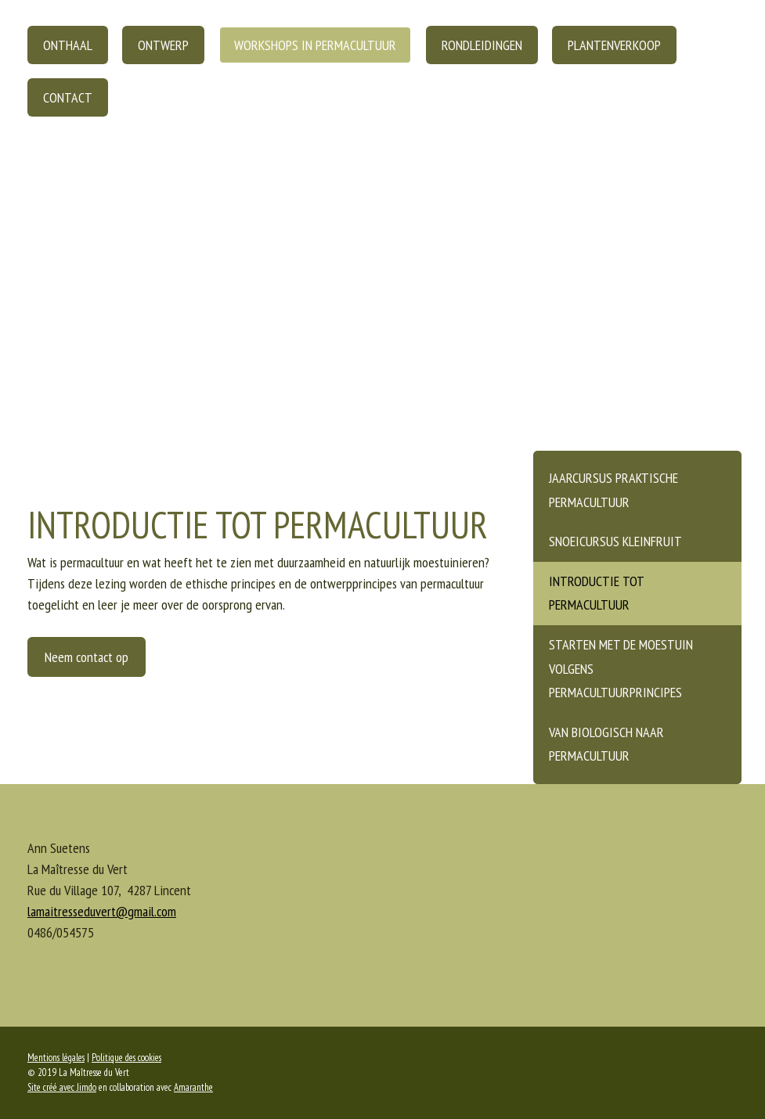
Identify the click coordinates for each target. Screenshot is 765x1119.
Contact (67, 97)
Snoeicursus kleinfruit (615, 541)
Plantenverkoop (614, 45)
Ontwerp (163, 45)
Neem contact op (86, 657)
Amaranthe (193, 1087)
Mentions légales (56, 1057)
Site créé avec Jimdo (61, 1087)
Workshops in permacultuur (315, 45)
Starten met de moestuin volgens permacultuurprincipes (621, 668)
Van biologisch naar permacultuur (606, 744)
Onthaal (67, 45)
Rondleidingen (482, 45)
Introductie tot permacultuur (596, 593)
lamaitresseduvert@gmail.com (101, 911)
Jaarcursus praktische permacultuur (613, 490)
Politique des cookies (126, 1057)
